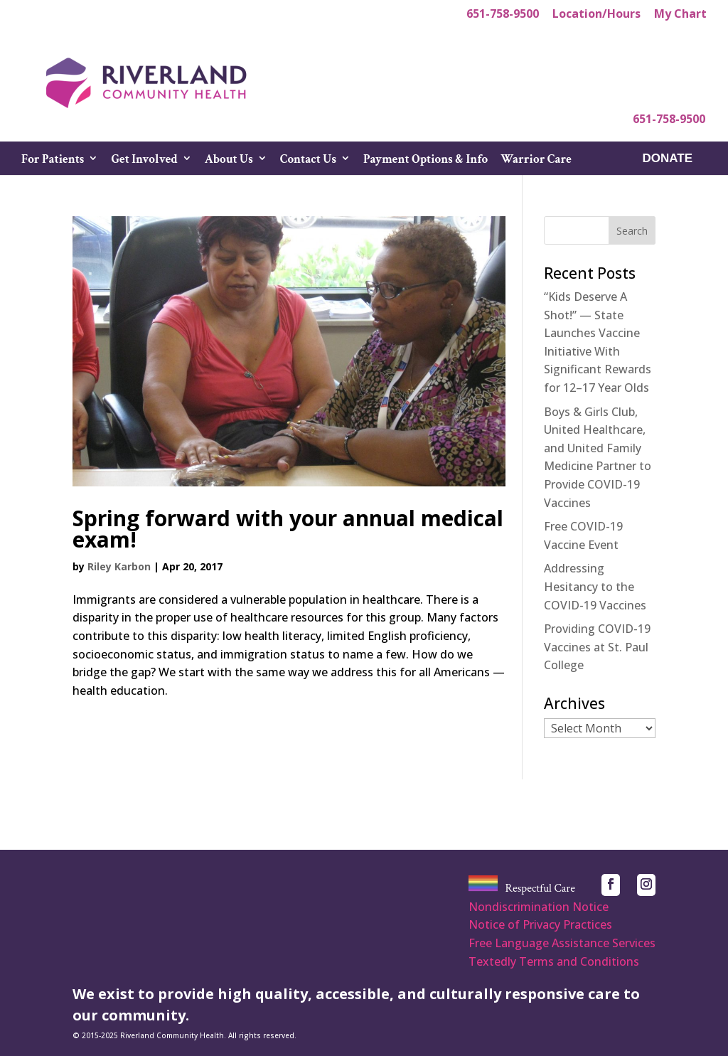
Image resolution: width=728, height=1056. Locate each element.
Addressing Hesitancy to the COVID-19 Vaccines (595, 586)
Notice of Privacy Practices (540, 924)
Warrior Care (536, 160)
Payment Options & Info (425, 160)
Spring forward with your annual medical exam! (288, 528)
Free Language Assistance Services (562, 943)
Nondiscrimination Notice (539, 906)
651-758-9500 (502, 14)
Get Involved (144, 160)
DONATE (667, 159)
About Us (229, 160)
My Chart (680, 14)
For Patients (52, 160)
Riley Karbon (119, 566)
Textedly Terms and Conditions (554, 961)
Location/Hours (596, 14)
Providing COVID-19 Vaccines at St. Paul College (597, 647)
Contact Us (308, 160)
